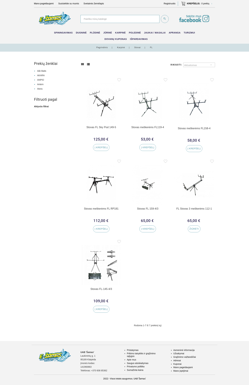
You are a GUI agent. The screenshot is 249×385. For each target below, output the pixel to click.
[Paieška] (120, 19)
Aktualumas (190, 65)
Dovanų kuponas (115, 39)
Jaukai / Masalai (155, 32)
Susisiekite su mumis (68, 3)
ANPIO (40, 79)
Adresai (177, 360)
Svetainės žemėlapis (94, 3)
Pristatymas (132, 350)
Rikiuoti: (176, 64)
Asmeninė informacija (184, 350)
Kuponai (177, 364)
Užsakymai (178, 353)
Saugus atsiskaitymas (137, 363)
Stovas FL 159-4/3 (147, 209)
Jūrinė (107, 32)
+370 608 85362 (99, 370)
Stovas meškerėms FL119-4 (147, 127)
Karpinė (120, 32)
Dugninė (81, 32)
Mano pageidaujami (183, 367)
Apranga (175, 32)
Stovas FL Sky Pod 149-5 (101, 127)
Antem (40, 84)
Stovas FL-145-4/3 (101, 290)
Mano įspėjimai (180, 371)
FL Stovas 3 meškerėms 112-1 (194, 209)
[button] (169, 3)
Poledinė (135, 32)
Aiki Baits (41, 71)
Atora (39, 88)
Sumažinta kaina (135, 370)
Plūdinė (95, 32)
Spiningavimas (63, 32)
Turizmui (189, 32)
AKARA (41, 75)
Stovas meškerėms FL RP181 (101, 209)
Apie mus (131, 359)
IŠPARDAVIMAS (139, 39)
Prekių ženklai (45, 63)
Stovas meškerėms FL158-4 (194, 128)
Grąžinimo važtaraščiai (184, 357)
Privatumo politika (136, 366)
